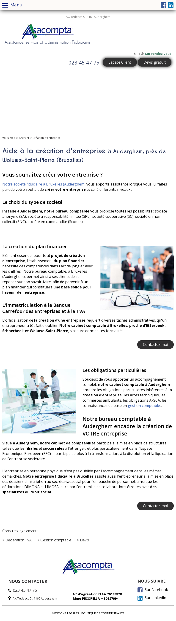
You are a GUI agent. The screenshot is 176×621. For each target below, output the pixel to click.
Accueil (25, 138)
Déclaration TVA (18, 540)
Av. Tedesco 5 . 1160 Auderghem (88, 17)
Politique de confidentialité (102, 613)
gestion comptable (144, 405)
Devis (84, 540)
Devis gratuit (154, 62)
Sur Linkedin (152, 598)
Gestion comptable (55, 540)
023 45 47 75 (84, 62)
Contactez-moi (155, 344)
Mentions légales (65, 613)
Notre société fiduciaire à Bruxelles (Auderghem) (43, 184)
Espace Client (119, 62)
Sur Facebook (153, 590)
